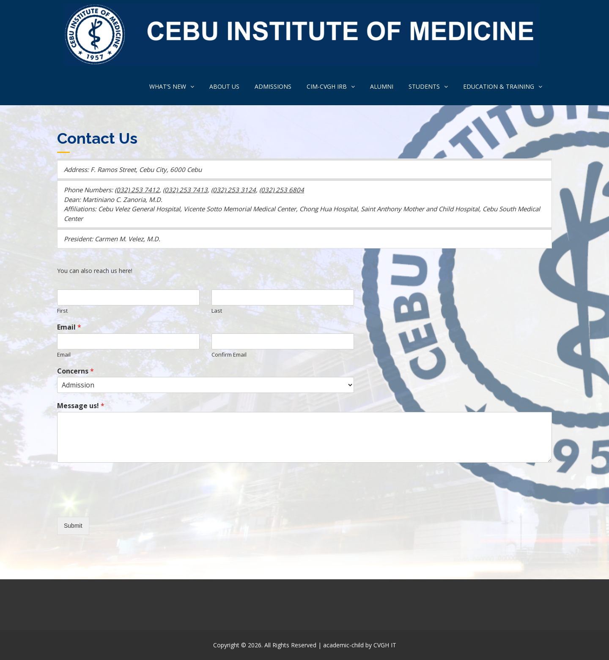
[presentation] (121, 503)
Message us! (80, 405)
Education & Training (498, 86)
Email (69, 327)
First (62, 310)
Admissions (273, 86)
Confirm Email (229, 354)
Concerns (75, 371)
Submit (73, 525)
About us (224, 86)
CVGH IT (384, 645)
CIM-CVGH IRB (327, 86)
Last (216, 310)
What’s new (167, 86)
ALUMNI (381, 86)
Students (424, 86)
